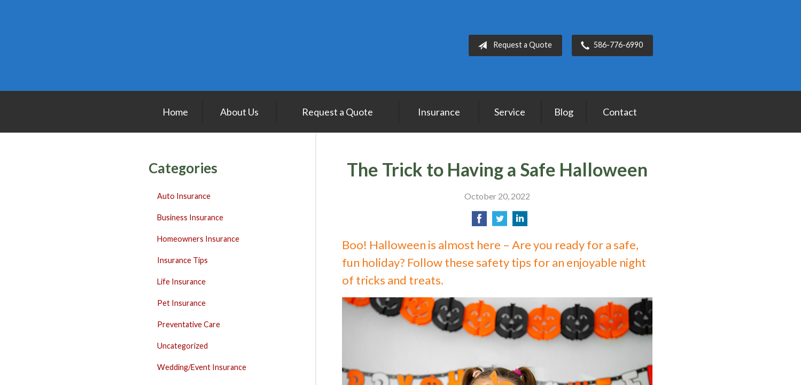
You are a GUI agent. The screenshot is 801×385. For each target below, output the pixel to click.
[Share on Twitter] (499, 222)
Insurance (439, 112)
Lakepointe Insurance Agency (215, 45)
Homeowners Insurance (198, 238)
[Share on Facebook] (479, 222)
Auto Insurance (184, 196)
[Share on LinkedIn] (519, 222)
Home (175, 112)
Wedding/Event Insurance (201, 367)
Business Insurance (190, 217)
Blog (563, 112)
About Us (239, 112)
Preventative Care (188, 324)
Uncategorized (182, 345)
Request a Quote (512, 45)
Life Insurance (181, 281)
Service (509, 112)
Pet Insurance (181, 302)
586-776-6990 (610, 45)
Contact (620, 112)
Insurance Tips (182, 260)
